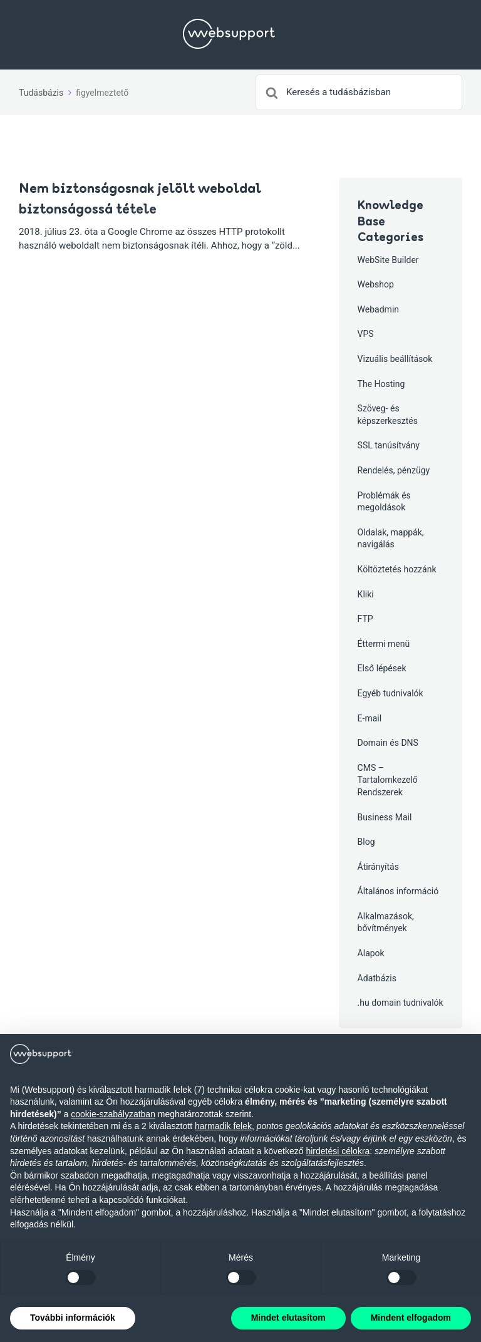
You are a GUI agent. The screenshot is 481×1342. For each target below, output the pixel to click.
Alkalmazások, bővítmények (386, 922)
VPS (366, 334)
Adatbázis (377, 978)
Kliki (366, 594)
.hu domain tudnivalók (400, 1003)
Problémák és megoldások (384, 501)
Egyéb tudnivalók (390, 693)
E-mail (370, 718)
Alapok (371, 953)
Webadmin (378, 309)
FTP (365, 619)
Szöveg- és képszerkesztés (388, 414)
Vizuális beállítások (395, 359)
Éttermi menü (384, 644)
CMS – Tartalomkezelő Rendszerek (388, 780)
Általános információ (398, 891)
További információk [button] (72, 1318)
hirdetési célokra (338, 1151)
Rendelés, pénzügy (394, 470)
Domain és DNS (388, 743)
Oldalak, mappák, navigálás (391, 538)
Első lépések (382, 668)
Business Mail (385, 817)
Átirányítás (378, 867)
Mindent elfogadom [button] (411, 1318)
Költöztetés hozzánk (397, 569)
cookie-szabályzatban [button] (113, 1114)
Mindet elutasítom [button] (288, 1318)
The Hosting (381, 384)
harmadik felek (223, 1126)
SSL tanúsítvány (389, 445)
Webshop (376, 284)
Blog (366, 842)
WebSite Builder (388, 260)
